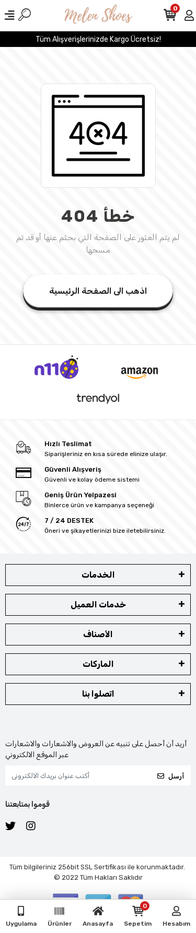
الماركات (98, 664)
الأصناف (98, 634)
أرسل (170, 776)
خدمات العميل (98, 604)
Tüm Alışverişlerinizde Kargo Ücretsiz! (98, 39)
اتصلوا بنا (98, 694)
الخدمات (98, 575)
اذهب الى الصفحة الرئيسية (98, 291)
